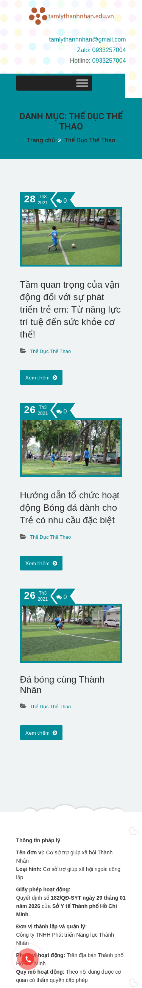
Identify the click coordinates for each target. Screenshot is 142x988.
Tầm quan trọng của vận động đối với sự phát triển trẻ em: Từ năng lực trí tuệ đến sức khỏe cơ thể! (70, 309)
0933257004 (109, 60)
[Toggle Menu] (116, 83)
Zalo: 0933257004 (101, 50)
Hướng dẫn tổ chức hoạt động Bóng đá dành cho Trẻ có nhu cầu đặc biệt (70, 507)
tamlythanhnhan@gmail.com (87, 39)
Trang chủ (41, 140)
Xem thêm (41, 377)
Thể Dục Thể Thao (89, 140)
